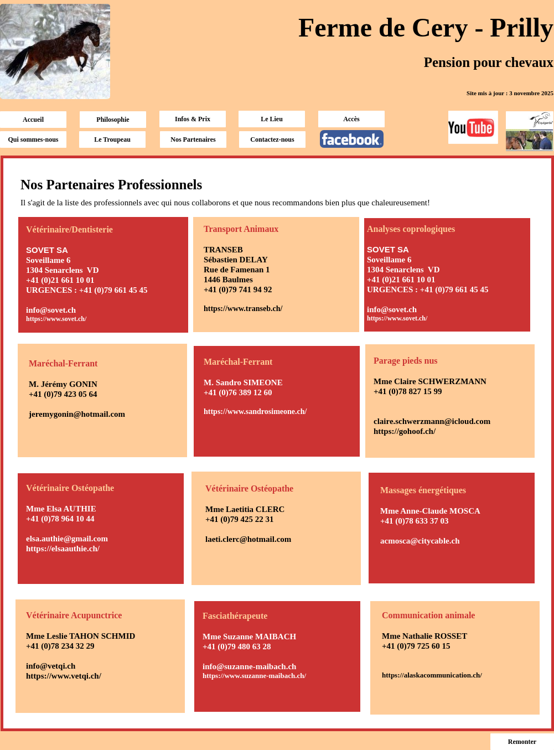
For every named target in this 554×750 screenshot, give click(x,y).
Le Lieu (272, 119)
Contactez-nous (272, 139)
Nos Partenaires (192, 139)
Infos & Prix (192, 119)
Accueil (33, 119)
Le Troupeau (112, 139)
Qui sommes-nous (33, 139)
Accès (351, 119)
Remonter (522, 742)
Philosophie (112, 119)
